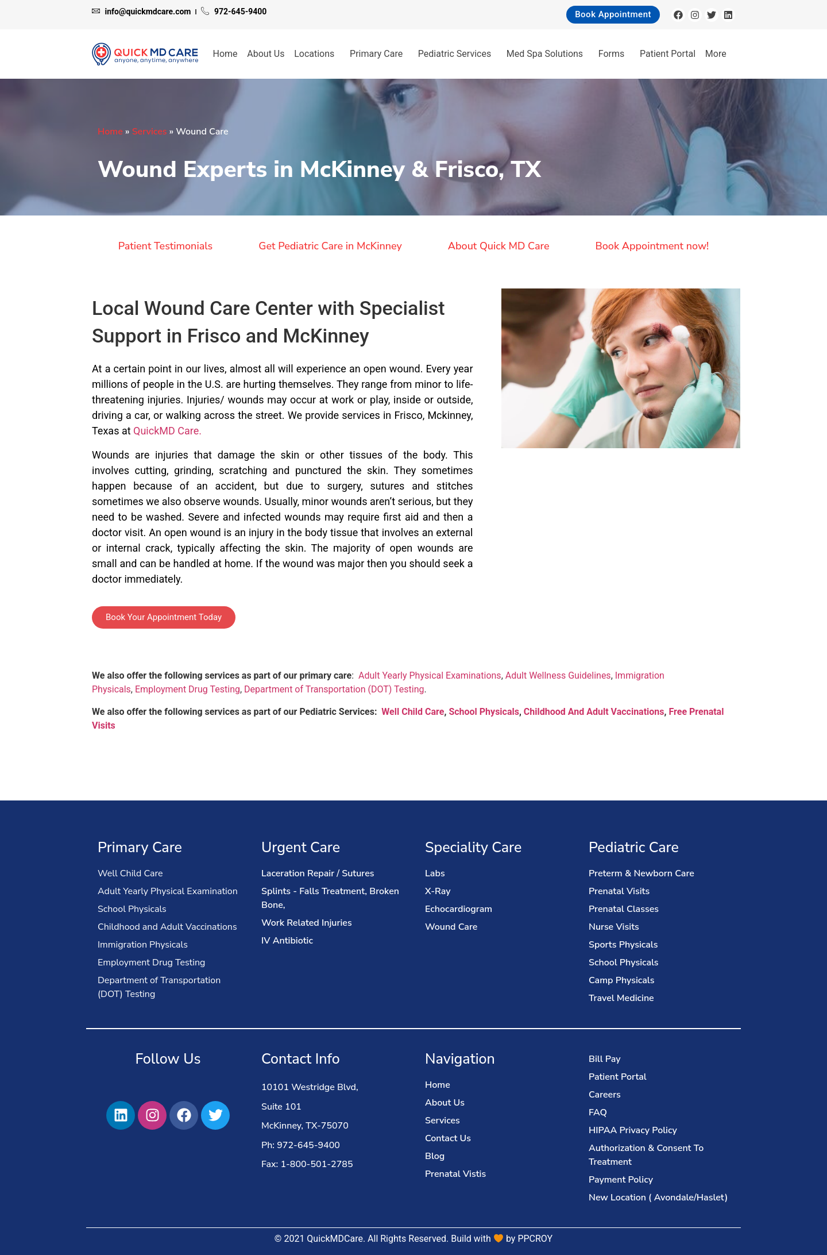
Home (225, 53)
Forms (614, 54)
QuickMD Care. (167, 431)
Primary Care (379, 54)
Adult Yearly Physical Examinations (429, 675)
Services (149, 131)
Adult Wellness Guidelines (558, 675)
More (718, 54)
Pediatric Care (634, 847)
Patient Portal (667, 53)
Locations (317, 54)
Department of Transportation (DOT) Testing (334, 689)
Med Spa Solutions (548, 54)
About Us (265, 53)
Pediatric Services (457, 54)
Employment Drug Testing (187, 689)
